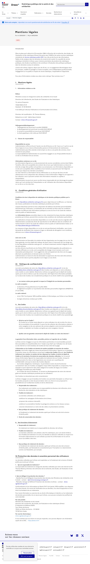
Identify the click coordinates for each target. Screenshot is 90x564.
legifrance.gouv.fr (45, 550)
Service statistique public (32, 57)
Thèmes (13, 13)
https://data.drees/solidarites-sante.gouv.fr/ (28, 309)
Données (48, 13)
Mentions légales (43, 556)
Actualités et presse (77, 13)
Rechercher (86, 4)
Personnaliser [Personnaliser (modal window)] (27, 553)
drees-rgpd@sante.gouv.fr (23, 516)
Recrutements (65, 556)
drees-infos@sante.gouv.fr (29, 120)
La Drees (3, 13)
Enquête (64, 22)
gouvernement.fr (79, 547)
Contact (58, 556)
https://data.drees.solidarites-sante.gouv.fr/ (28, 270)
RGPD (17, 40)
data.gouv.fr (67, 547)
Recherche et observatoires (58, 13)
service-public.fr (57, 550)
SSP (42, 57)
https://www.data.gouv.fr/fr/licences (28, 226)
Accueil (8, 18)
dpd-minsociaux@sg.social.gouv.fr (38, 480)
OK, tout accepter (27, 556)
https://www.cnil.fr (33, 521)
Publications (37, 13)
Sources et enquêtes (24, 13)
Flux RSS (51, 556)
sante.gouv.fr (57, 547)
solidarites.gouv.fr (45, 547)
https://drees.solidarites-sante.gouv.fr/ (31, 202)
